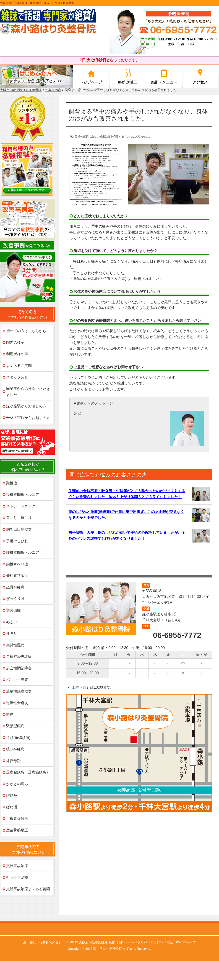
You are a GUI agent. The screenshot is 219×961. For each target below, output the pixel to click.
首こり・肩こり (19, 518)
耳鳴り (11, 633)
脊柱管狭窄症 (17, 575)
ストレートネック (20, 506)
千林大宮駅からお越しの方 (28, 418)
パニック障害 (17, 680)
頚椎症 (11, 483)
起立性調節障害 (19, 668)
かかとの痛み (17, 784)
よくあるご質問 (19, 366)
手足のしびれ (17, 541)
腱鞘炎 (11, 795)
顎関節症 (13, 610)
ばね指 (11, 807)
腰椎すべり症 (17, 564)
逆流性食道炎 (17, 703)
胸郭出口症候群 (19, 529)
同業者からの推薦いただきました (28, 392)
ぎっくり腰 (15, 599)
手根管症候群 (17, 819)
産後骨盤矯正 (17, 830)
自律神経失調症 (19, 656)
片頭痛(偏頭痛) (18, 738)
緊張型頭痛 (15, 726)
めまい (11, 622)
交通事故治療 (17, 866)
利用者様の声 (17, 354)
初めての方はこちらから (26, 331)
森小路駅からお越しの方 (26, 406)
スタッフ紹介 (17, 377)
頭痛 (9, 714)
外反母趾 (13, 761)
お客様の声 (53, 90)
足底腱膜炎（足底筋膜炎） (28, 772)
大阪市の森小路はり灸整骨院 (21, 90)
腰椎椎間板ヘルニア (22, 552)
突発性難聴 (15, 645)
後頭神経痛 (15, 749)
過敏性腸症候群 (19, 691)
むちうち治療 (17, 877)
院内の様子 (15, 342)
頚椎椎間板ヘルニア (22, 495)
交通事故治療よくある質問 (28, 889)
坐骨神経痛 (15, 587)
